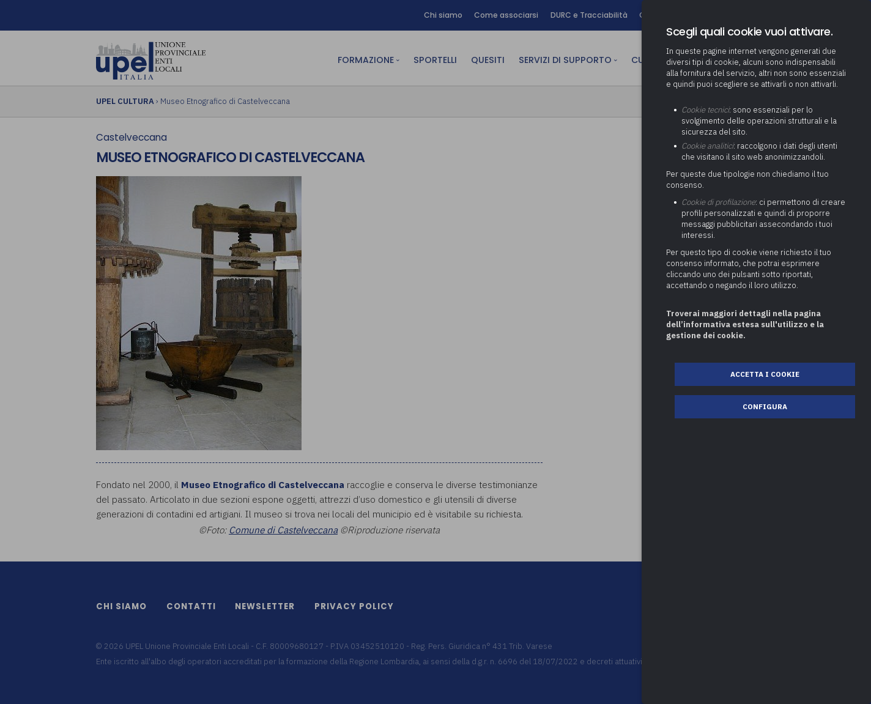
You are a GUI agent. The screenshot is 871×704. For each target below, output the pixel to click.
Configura (765, 406)
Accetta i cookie (764, 374)
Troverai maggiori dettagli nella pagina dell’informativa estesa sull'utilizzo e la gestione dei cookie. (745, 324)
